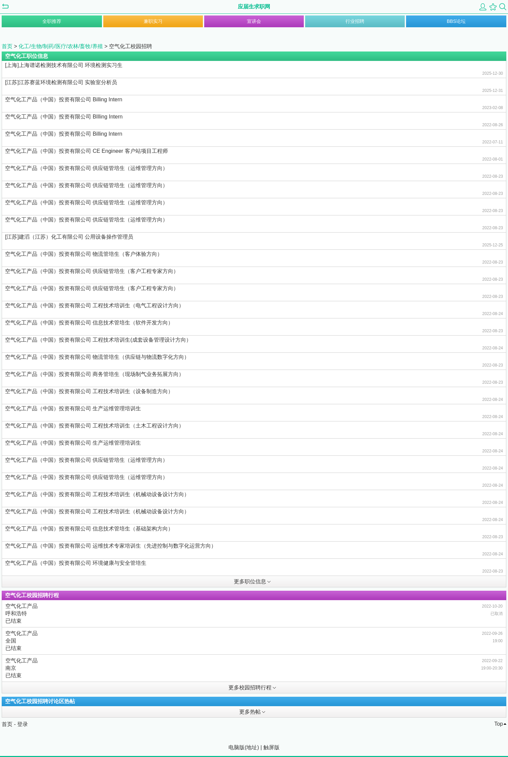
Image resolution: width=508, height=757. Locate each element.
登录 (22, 724)
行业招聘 (355, 21)
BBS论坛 (456, 21)
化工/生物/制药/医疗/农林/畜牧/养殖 (61, 46)
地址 (251, 747)
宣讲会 (254, 21)
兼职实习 (153, 21)
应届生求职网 (254, 6)
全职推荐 (51, 21)
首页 (7, 46)
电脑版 (236, 747)
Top (498, 724)
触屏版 (271, 747)
